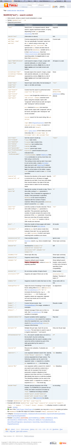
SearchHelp (28, 33)
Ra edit (12, 426)
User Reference (44, 1)
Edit (36, 1)
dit (8, 424)
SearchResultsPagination (15, 416)
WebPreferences (34, 51)
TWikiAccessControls (31, 53)
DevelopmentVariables (20, 408)
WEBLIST (38, 414)
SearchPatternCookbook (47, 416)
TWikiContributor (29, 430)
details (15, 402)
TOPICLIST (31, 414)
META (56, 412)
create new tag (11, 10)
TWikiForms (44, 152)
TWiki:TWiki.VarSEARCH (43, 441)
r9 (47, 423)
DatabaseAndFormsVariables (37, 408)
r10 (44, 423)
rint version (25, 424)
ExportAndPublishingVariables (56, 408)
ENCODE (39, 393)
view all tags (20, 10)
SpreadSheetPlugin (37, 319)
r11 (40, 423)
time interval (41, 223)
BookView (28, 237)
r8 (50, 423)
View (30, 1)
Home (7, 1)
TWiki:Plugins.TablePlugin (24, 404)
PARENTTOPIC (22, 414)
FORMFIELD (49, 412)
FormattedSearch (32, 286)
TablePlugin (40, 163)
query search (33, 129)
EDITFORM (24, 412)
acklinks (55, 424)
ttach (13, 424)
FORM (42, 412)
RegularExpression (38, 121)
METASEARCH (12, 414)
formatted (45, 160)
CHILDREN (16, 412)
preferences (56, 93)
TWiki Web (17, 1)
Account (58, 1)
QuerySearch (28, 416)
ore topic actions (22, 426)
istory (32, 424)
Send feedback (31, 440)
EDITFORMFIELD (34, 412)
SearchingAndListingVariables (16, 410)
